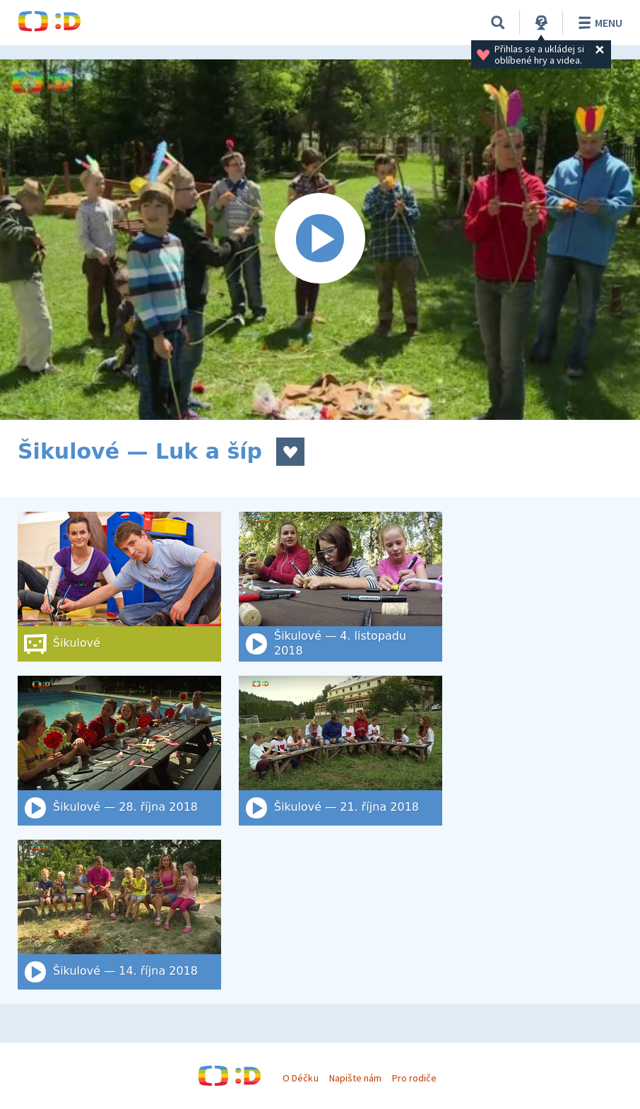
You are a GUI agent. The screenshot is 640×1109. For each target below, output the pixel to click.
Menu (598, 22)
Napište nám (355, 1078)
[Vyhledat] (498, 22)
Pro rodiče (414, 1078)
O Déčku (300, 1078)
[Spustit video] (320, 239)
